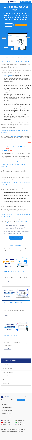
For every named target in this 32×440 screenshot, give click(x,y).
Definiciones (4, 404)
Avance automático (8, 75)
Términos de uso (21, 431)
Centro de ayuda (6, 383)
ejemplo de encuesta (16, 136)
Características (6, 364)
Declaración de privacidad (12, 431)
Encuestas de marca (5, 176)
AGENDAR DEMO (8, 25)
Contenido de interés (6, 413)
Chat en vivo (13, 399)
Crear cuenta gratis (16, 237)
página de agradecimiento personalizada (21, 161)
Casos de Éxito (6, 376)
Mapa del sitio (3, 431)
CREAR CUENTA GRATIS (21, 25)
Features (8, 57)
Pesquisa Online (20, 420)
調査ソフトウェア (5, 424)
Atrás (5, 84)
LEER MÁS (7, 282)
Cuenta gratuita (21, 399)
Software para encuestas (7, 410)
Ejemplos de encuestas (7, 407)
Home (3, 57)
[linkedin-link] (28, 397)
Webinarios (5, 379)
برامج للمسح (19, 422)
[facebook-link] (25, 397)
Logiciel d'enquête (20, 424)
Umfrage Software (5, 422)
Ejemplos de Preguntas (8, 372)
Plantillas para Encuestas (8, 368)
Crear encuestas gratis (25, 1)
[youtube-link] (30, 397)
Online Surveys (5, 420)
